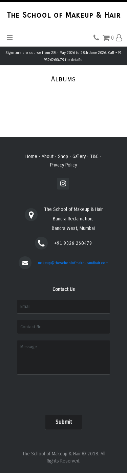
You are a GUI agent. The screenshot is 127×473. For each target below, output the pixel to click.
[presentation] (63, 393)
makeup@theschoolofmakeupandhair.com (73, 263)
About (48, 156)
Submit (64, 422)
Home (31, 156)
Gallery (79, 156)
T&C (94, 156)
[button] (119, 38)
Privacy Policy (63, 165)
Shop (63, 156)
